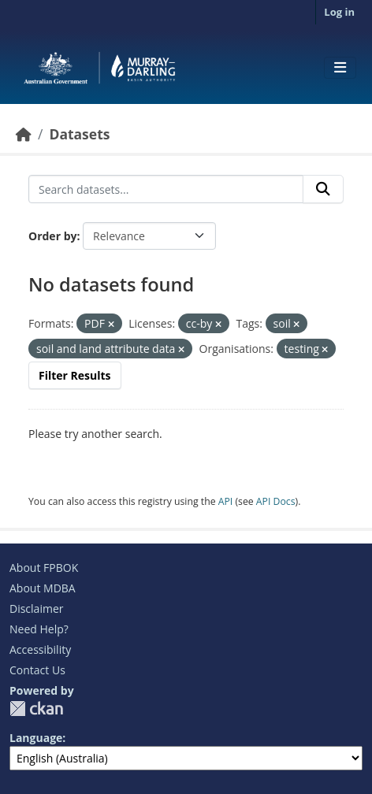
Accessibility (40, 649)
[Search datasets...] (165, 189)
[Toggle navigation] (340, 68)
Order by (52, 235)
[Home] (24, 133)
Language (35, 737)
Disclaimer (36, 608)
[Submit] (323, 189)
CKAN (36, 708)
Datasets (79, 133)
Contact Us (37, 669)
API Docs (276, 501)
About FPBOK (43, 567)
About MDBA (42, 588)
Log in (339, 12)
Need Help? (39, 628)
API (225, 501)
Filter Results (75, 375)
